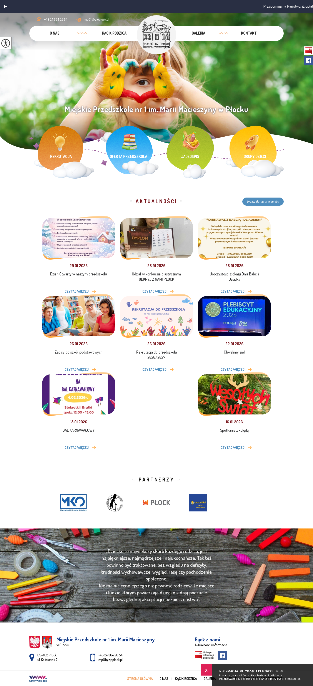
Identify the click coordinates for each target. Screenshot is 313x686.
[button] (5, 6)
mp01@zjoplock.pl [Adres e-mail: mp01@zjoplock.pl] (110, 659)
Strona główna (140, 678)
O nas (55, 33)
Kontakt (249, 33)
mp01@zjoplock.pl (92, 20)
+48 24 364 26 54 (52, 19)
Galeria (198, 33)
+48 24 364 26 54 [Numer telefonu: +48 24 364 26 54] (110, 655)
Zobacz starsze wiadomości (263, 201)
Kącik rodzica (114, 33)
